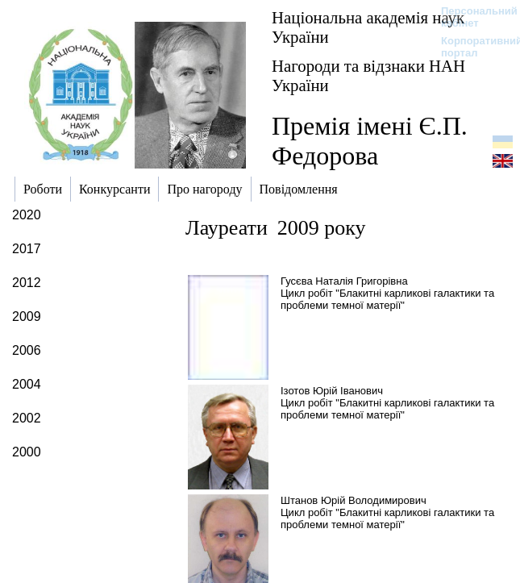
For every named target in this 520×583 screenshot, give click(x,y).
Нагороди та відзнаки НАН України (368, 75)
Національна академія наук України (368, 27)
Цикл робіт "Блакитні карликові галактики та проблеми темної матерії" (387, 299)
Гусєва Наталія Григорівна (344, 281)
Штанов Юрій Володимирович (353, 500)
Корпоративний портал (471, 47)
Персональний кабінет (471, 17)
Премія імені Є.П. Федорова (370, 140)
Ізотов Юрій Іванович (332, 391)
